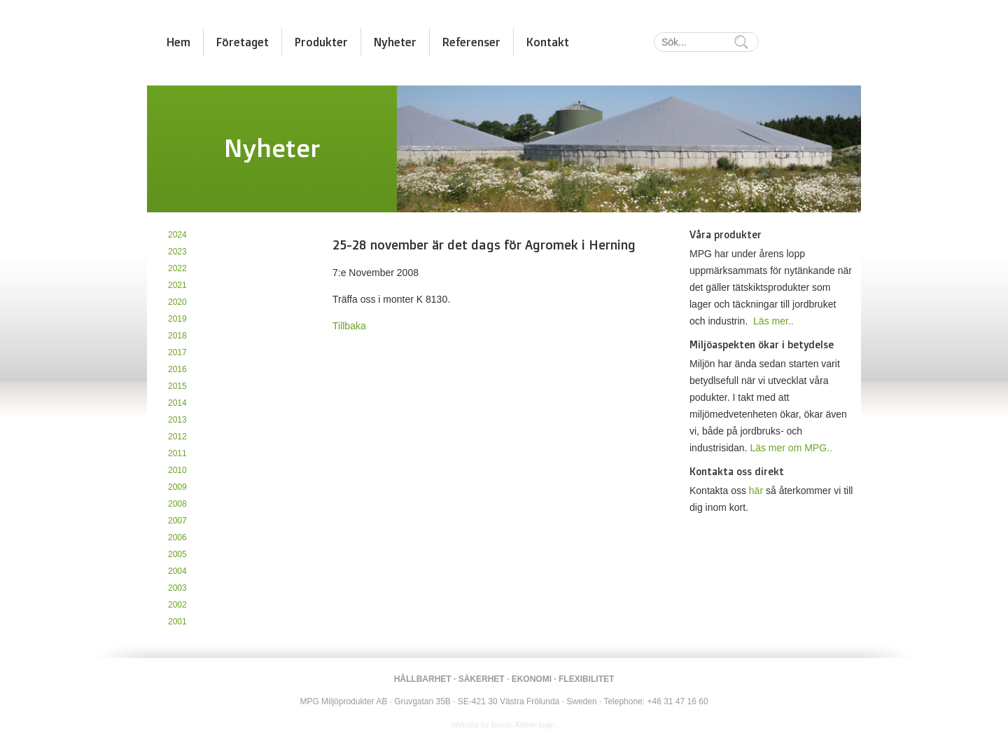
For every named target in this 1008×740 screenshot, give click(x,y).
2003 (177, 588)
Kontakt (547, 42)
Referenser (471, 42)
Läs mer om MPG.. (791, 447)
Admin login (534, 724)
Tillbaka (349, 325)
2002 (177, 605)
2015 (177, 386)
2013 (177, 420)
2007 (177, 521)
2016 (177, 369)
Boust (501, 724)
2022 (177, 268)
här (756, 490)
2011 (177, 453)
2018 (177, 336)
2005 (177, 554)
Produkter (321, 42)
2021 (177, 285)
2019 (177, 319)
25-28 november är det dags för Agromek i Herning (484, 244)
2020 (177, 302)
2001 (177, 621)
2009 (177, 487)
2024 (177, 235)
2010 (177, 470)
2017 (177, 352)
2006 (177, 537)
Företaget (242, 42)
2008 (177, 504)
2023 (177, 251)
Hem (178, 42)
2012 (177, 436)
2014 (177, 403)
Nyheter (395, 42)
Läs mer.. (773, 321)
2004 (177, 571)
